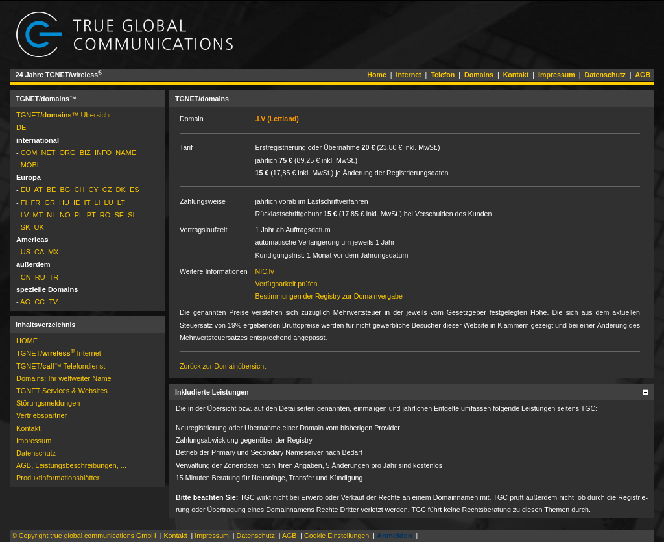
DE (21, 127)
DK (121, 189)
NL (51, 215)
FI (24, 202)
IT (87, 202)
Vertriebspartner (41, 415)
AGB (642, 75)
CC (39, 302)
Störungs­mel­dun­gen (48, 403)
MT (37, 215)
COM (29, 152)
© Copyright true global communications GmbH (84, 535)
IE (76, 202)
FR (36, 202)
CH (80, 189)
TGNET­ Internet (58, 353)
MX (53, 252)
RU (40, 277)
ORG (67, 152)
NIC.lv (264, 271)
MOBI (30, 165)
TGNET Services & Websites (62, 391)
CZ (107, 189)
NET (49, 152)
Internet (408, 75)
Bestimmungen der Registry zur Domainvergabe (329, 296)
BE (51, 189)
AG (25, 302)
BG (65, 189)
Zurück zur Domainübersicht (223, 366)
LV (25, 215)
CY (94, 189)
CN (26, 277)
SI (131, 215)
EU (25, 189)
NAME (125, 152)
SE (119, 215)
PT (91, 215)
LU (108, 202)
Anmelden (394, 535)
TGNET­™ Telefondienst (60, 366)
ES (134, 189)
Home (376, 75)
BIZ (85, 152)
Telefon (443, 75)
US (25, 252)
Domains (478, 75)
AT (38, 189)
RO (105, 215)
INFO (103, 152)
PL (79, 215)
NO (65, 215)
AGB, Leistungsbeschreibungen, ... (71, 465)
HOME (27, 341)
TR (54, 277)
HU (64, 202)
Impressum (556, 75)
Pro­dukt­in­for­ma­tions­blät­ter (57, 478)
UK (39, 227)
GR (49, 202)
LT (121, 202)
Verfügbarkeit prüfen (286, 284)
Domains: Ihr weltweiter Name (64, 378)
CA (39, 252)
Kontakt (516, 75)
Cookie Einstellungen (336, 535)
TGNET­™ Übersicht (63, 115)
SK (25, 227)
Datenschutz (604, 75)
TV (53, 302)
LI (97, 202)
